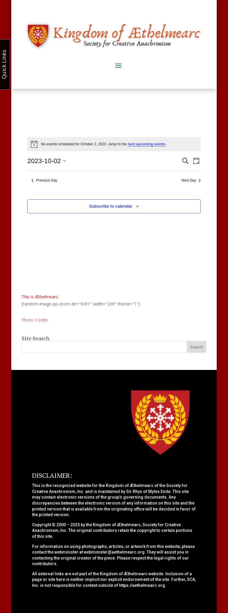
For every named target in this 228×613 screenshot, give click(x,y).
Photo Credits (35, 320)
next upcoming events (146, 144)
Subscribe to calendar (110, 206)
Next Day (190, 180)
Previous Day (44, 180)
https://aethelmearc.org (142, 585)
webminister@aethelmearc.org (114, 552)
